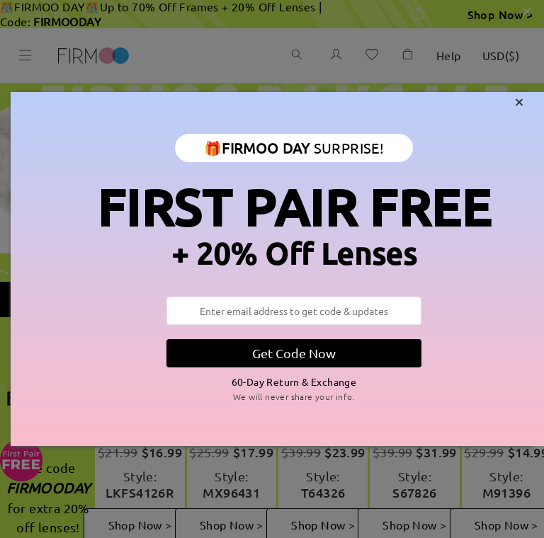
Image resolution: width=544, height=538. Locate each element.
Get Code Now (294, 352)
